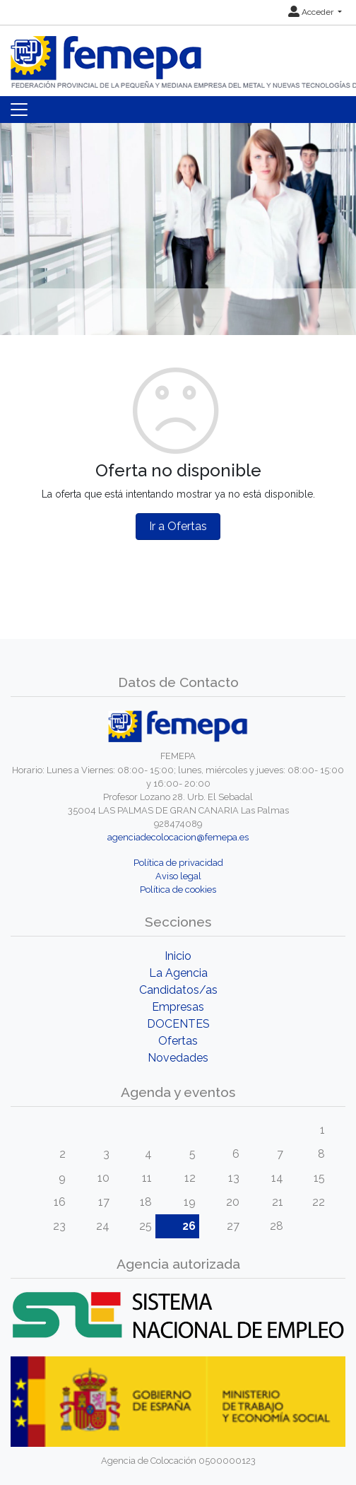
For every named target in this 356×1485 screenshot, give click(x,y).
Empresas (178, 1007)
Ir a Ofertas (178, 526)
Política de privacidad (178, 862)
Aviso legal (178, 876)
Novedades (178, 1057)
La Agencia (178, 973)
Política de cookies (178, 889)
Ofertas (178, 1040)
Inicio (178, 956)
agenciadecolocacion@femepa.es (178, 837)
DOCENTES (178, 1024)
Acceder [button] (312, 12)
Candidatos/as (178, 990)
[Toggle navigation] (19, 109)
